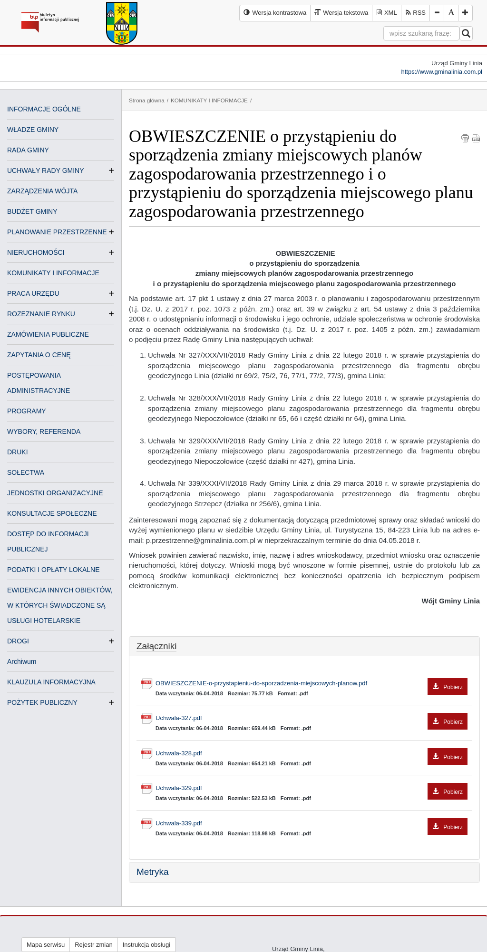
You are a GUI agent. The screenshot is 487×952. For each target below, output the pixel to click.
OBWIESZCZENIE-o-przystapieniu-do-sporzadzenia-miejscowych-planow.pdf (312, 683)
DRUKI (17, 452)
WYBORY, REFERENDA (43, 431)
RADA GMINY (28, 150)
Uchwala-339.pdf (312, 823)
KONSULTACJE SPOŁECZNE (52, 513)
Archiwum (21, 661)
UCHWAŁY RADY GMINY (45, 170)
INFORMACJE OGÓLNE (44, 109)
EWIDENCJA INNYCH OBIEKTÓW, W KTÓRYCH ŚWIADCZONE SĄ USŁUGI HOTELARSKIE (60, 605)
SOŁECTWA (25, 472)
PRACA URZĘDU (33, 293)
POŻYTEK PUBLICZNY (42, 702)
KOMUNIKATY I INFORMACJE (53, 273)
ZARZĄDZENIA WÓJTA (42, 191)
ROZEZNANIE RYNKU (41, 314)
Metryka (152, 872)
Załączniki (156, 646)
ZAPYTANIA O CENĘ (39, 355)
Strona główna (147, 100)
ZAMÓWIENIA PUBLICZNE (48, 334)
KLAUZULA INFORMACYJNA (51, 682)
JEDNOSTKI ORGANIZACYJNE (55, 493)
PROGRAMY (26, 411)
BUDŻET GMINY (32, 211)
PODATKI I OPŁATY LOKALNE (53, 569)
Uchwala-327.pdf (312, 718)
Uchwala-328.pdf (312, 753)
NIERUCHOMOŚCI (36, 252)
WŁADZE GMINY (32, 129)
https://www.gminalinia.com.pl (441, 71)
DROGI (18, 641)
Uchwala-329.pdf (312, 788)
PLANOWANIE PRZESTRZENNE (57, 232)
